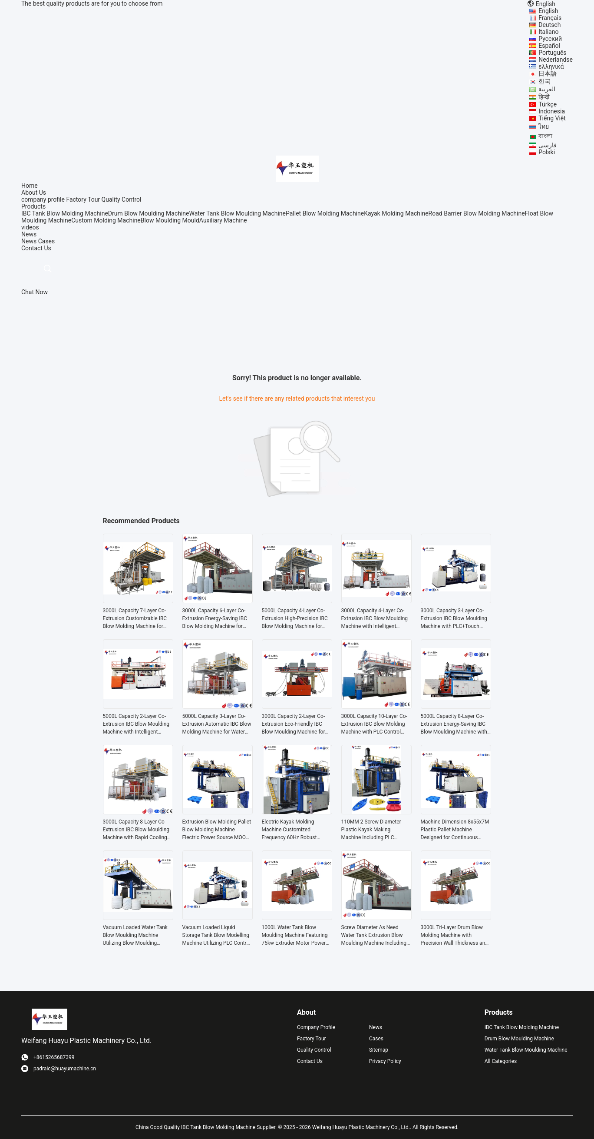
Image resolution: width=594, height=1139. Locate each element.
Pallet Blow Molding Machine (325, 213)
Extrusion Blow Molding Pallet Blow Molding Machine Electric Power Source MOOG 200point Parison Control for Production (216, 830)
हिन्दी (544, 96)
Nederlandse (555, 59)
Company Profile (316, 1027)
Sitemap (378, 1050)
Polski (546, 152)
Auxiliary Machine (223, 220)
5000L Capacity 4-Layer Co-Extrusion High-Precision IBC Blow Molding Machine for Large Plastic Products (295, 619)
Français (549, 17)
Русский (550, 38)
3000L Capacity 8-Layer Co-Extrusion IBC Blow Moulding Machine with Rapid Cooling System (136, 830)
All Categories (501, 1061)
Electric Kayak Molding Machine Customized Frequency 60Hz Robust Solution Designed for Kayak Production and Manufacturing (294, 830)
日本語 (547, 73)
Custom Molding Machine (106, 220)
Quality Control (122, 199)
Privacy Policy (385, 1061)
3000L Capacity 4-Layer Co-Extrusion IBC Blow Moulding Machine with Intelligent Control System (374, 619)
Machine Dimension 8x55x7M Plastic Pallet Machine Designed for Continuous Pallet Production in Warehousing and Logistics (455, 830)
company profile (43, 199)
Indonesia (551, 111)
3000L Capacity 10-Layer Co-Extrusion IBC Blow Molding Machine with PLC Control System (374, 724)
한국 (544, 81)
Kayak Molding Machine (396, 213)
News (28, 241)
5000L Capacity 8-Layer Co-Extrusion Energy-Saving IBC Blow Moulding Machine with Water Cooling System (454, 724)
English (548, 10)
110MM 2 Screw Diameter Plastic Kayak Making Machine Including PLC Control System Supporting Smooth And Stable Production (372, 830)
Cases (46, 241)
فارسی (547, 145)
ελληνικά (551, 66)
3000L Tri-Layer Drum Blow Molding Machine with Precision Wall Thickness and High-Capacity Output (454, 935)
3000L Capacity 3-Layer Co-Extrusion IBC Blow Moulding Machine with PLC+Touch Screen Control (454, 619)
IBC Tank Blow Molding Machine (64, 213)
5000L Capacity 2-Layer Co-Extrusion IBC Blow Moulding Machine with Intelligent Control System (136, 724)
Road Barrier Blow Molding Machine (477, 213)
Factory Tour (83, 199)
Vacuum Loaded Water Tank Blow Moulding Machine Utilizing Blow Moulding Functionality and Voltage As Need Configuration (136, 935)
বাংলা (545, 136)
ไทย (543, 126)
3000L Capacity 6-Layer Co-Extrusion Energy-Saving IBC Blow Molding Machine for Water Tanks (215, 619)
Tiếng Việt (552, 118)
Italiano (548, 31)
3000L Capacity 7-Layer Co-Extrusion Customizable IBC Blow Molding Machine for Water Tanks (135, 619)
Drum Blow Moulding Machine (148, 213)
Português (552, 52)
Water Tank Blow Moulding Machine (237, 213)
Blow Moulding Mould (170, 220)
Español (549, 45)
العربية (546, 89)
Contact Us (310, 1061)
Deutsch (549, 24)
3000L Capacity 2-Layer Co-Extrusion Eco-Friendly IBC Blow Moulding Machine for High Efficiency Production (293, 724)
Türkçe (547, 104)
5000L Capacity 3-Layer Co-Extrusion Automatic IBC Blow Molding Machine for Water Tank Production (216, 724)
